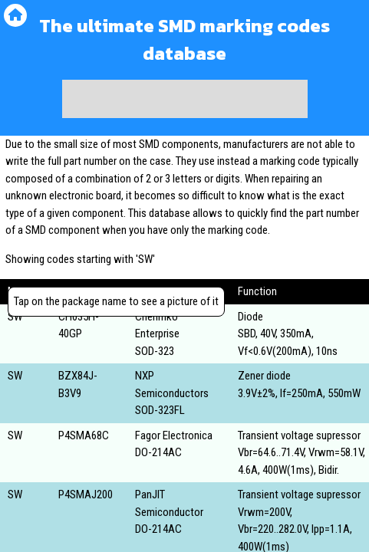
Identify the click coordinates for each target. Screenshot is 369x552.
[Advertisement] (185, 99)
